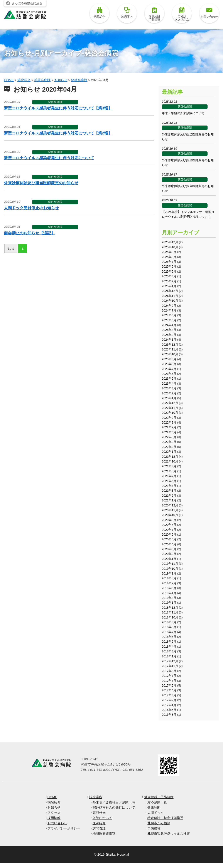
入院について (102, 818)
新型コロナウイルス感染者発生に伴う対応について (49, 158)
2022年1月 (169, 451)
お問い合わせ (209, 12)
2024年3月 (169, 330)
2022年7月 (169, 427)
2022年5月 (169, 437)
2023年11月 (170, 349)
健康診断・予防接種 (159, 797)
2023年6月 (169, 373)
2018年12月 (170, 607)
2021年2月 (169, 495)
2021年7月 (169, 476)
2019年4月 (169, 593)
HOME (52, 797)
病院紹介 (99, 12)
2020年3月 (169, 549)
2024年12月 (170, 291)
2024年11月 (170, 296)
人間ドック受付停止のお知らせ (31, 208)
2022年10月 (170, 412)
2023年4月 (169, 383)
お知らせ (54, 807)
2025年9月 (169, 252)
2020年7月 (169, 529)
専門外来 (99, 812)
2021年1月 (169, 500)
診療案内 (127, 12)
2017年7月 (169, 675)
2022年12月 (170, 403)
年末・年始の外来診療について (183, 113)
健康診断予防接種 (154, 14)
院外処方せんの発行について (114, 807)
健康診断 (153, 807)
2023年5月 (169, 378)
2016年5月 (169, 710)
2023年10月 (170, 354)
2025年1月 (169, 286)
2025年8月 (169, 257)
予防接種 (153, 828)
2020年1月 (169, 559)
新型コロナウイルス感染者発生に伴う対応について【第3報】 (58, 108)
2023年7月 (169, 369)
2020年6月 (169, 534)
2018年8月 (169, 627)
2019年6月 (169, 588)
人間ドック (155, 812)
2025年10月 (170, 247)
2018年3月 (169, 651)
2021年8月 (169, 471)
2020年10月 (170, 515)
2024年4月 (169, 325)
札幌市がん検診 (158, 823)
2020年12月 (170, 505)
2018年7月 (169, 632)
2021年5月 (169, 481)
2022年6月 (169, 432)
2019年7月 (169, 583)
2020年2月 (169, 554)
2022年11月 (170, 408)
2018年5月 (169, 641)
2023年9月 (169, 359)
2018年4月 (169, 646)
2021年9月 (169, 466)
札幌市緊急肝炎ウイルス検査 (168, 833)
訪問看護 (99, 828)
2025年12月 (170, 242)
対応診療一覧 (157, 802)
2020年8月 (169, 524)
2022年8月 (169, 422)
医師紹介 (99, 823)
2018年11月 (170, 612)
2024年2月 (169, 335)
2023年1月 (169, 398)
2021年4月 (169, 486)
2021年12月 (170, 456)
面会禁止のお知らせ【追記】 (29, 233)
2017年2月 (169, 700)
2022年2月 (169, 447)
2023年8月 (169, 364)
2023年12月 (170, 344)
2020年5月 (169, 539)
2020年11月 (170, 510)
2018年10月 (170, 617)
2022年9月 (169, 417)
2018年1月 (169, 656)
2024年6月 (169, 315)
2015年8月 (169, 714)
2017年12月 (170, 661)
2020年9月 (169, 520)
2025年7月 (169, 261)
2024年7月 (169, 310)
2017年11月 (170, 666)
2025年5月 (169, 271)
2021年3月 (169, 490)
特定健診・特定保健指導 (165, 818)
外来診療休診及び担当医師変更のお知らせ (41, 183)
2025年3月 (169, 276)
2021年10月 (170, 461)
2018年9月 (169, 622)
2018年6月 (169, 636)
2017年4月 (169, 690)
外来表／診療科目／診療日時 (114, 802)
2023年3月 (169, 388)
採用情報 (54, 818)
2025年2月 (169, 281)
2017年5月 (169, 685)
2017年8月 (169, 671)
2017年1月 (169, 705)
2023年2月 (169, 393)
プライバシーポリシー (63, 828)
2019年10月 (170, 568)
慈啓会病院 (55, 102)
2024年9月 (169, 305)
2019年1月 (169, 602)
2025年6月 (169, 266)
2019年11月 (170, 563)
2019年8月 (169, 578)
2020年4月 (169, 544)
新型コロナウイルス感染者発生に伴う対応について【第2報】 (58, 133)
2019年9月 (169, 573)
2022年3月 (169, 442)
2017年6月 (169, 680)
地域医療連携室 (104, 833)
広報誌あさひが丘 (182, 14)
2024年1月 (169, 339)
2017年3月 (169, 695)
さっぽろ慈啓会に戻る (27, 3)
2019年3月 (169, 598)
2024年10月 (170, 300)
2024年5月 (169, 320)
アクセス (54, 812)
